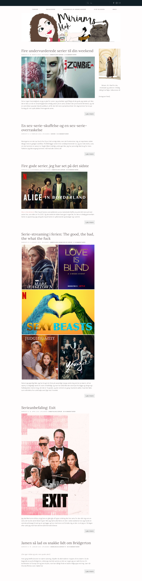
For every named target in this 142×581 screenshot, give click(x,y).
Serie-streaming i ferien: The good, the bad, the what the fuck (57, 236)
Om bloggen (50, 9)
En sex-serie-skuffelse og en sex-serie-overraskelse (54, 127)
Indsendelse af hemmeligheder (74, 9)
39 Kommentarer (73, 547)
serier (61, 55)
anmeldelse (63, 242)
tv (65, 547)
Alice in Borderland (27, 212)
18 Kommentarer (72, 170)
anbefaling (54, 55)
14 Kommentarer (63, 134)
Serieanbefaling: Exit (38, 407)
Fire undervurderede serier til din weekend (57, 50)
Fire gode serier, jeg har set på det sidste (55, 166)
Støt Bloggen (99, 9)
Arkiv (115, 9)
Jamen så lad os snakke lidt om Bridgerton (56, 543)
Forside (35, 9)
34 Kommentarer (69, 411)
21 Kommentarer (70, 55)
